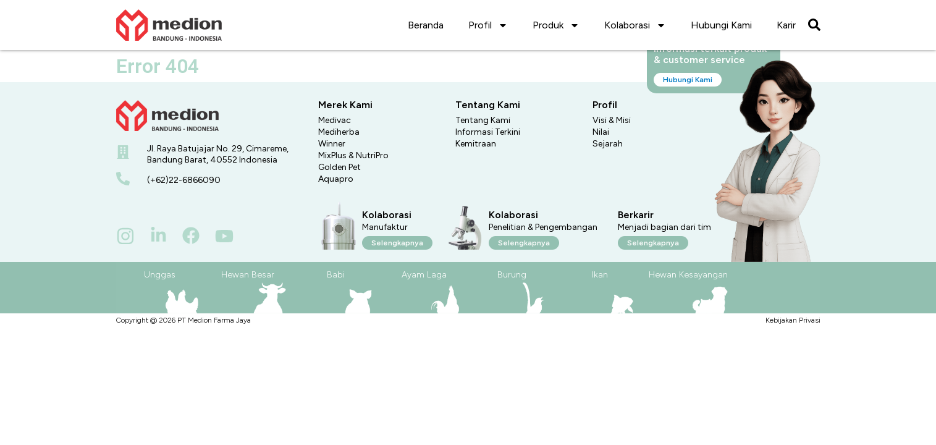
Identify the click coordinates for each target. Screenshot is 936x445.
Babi (336, 274)
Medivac (334, 120)
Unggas (159, 274)
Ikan (600, 274)
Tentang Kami (482, 120)
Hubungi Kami (721, 25)
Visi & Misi (611, 120)
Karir (786, 25)
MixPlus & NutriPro (353, 155)
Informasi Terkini (487, 132)
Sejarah (607, 143)
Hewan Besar (247, 274)
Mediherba (339, 132)
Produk (556, 25)
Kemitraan (475, 143)
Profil (488, 25)
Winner (331, 143)
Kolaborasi (635, 25)
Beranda (426, 25)
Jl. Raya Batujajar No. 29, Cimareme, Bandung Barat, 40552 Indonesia (218, 154)
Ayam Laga (424, 274)
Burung (511, 274)
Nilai (600, 132)
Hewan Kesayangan (688, 274)
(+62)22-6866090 (184, 180)
